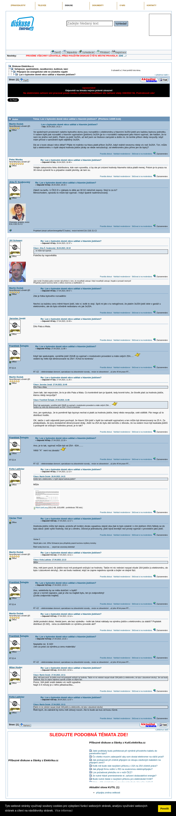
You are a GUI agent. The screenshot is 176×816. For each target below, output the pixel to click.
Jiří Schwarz (15, 240)
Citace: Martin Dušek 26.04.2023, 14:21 (49, 476)
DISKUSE (69, 5)
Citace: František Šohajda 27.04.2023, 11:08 (51, 400)
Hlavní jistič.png (41, 508)
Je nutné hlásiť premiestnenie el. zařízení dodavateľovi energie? (124, 775)
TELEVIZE (42, 5)
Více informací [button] (63, 810)
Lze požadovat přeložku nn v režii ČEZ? (112, 772)
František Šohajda (19, 346)
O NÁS (122, 5)
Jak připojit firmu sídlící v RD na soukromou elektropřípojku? (123, 769)
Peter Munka (15, 159)
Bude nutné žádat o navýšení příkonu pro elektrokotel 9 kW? (123, 779)
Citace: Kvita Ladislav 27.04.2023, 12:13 (49, 560)
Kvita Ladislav (16, 469)
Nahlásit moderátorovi (121, 154)
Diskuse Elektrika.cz (23, 66)
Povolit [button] (164, 808)
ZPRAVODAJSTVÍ (18, 5)
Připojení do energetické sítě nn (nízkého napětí (42, 71)
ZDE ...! (123, 55)
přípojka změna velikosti (108, 792)
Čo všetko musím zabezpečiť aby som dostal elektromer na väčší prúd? (128, 756)
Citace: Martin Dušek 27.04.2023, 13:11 (49, 675)
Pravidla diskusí (106, 154)
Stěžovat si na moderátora (142, 154)
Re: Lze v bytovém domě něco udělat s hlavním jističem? (71, 160)
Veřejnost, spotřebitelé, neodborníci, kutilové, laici (41, 69)
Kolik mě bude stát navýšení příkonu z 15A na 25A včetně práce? (125, 766)
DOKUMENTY (98, 5)
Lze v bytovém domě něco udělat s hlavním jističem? (47, 74)
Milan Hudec (15, 667)
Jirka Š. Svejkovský (19, 182)
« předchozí (159, 75)
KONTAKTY (151, 5)
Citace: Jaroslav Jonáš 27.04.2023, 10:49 (50, 385)
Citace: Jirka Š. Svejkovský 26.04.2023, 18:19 (52, 248)
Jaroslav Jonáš (17, 318)
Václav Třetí (15, 518)
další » (166, 75)
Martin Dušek (16, 124)
